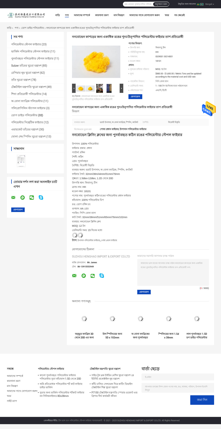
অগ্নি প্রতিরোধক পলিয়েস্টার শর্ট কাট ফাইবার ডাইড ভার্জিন (61, 385)
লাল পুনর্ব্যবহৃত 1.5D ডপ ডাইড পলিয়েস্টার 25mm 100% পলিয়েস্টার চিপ (196, 336)
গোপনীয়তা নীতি (50, 420)
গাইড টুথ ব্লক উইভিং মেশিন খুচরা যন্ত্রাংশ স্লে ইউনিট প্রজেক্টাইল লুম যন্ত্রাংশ (113, 377)
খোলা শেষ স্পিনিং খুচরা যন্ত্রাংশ (28, 136)
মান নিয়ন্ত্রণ (119, 15)
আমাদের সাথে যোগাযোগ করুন (144, 15)
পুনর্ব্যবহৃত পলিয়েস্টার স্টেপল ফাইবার (32, 58)
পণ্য (67, 15)
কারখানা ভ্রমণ (101, 15)
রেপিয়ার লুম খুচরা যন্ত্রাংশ (25, 72)
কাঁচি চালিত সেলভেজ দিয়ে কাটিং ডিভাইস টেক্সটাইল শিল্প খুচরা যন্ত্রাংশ (112, 385)
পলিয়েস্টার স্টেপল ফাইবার (26, 44)
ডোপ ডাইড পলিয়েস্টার (32, 27)
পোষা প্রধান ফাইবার (109, 240)
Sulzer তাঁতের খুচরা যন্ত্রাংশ (26, 65)
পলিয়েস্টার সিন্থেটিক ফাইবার (27, 122)
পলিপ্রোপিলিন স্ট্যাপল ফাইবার (28, 108)
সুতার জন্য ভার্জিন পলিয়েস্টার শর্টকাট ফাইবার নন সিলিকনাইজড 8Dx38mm (62, 394)
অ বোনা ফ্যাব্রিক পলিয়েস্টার (27, 101)
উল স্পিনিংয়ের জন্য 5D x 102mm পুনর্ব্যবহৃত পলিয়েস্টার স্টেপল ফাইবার (112, 336)
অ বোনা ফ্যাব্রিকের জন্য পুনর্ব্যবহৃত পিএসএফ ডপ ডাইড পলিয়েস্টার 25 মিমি (140, 336)
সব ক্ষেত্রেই (179, 15)
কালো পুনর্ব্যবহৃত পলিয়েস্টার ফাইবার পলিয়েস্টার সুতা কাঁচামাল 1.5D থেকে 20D (60, 377)
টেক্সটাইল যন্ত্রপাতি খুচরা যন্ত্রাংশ (28, 87)
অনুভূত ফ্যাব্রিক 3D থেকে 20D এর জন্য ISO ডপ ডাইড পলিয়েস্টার (84, 336)
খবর (167, 15)
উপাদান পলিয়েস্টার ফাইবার (89, 240)
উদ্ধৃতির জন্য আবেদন (187, 4)
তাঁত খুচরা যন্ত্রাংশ (21, 79)
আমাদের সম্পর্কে (82, 15)
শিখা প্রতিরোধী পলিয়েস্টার (26, 94)
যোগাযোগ (135, 96)
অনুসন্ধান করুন (161, 4)
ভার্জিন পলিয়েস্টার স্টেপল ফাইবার (30, 51)
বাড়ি (57, 15)
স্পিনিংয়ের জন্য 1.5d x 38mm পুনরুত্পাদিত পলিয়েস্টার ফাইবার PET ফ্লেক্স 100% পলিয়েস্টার (168, 336)
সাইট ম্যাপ (12, 401)
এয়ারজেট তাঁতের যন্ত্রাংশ (24, 129)
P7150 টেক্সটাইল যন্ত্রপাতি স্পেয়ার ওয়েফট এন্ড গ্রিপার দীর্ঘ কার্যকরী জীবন (114, 394)
